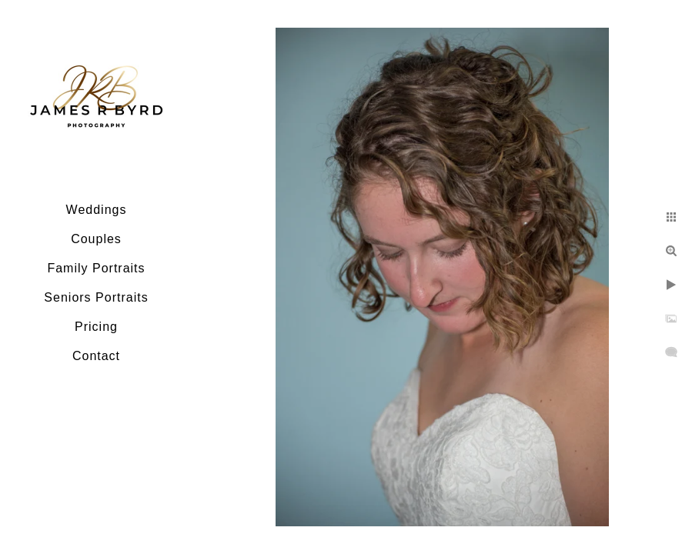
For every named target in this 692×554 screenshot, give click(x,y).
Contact (96, 355)
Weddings (96, 209)
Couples (96, 238)
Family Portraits (96, 268)
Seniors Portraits (96, 297)
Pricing (96, 326)
